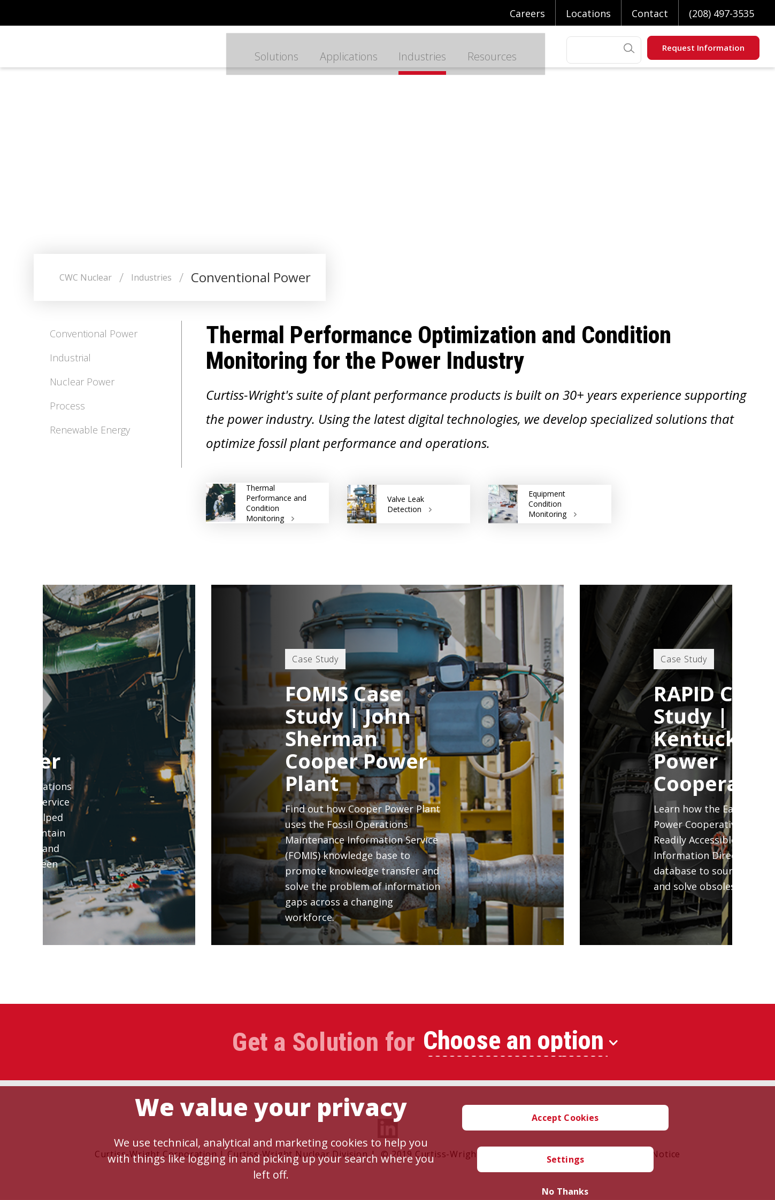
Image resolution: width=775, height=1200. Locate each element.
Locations (588, 13)
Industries (398, 50)
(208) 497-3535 (721, 13)
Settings (565, 1159)
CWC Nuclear (85, 277)
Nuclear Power (82, 381)
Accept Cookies (565, 1118)
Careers (527, 13)
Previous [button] (20, 752)
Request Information (703, 47)
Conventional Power (93, 333)
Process (67, 405)
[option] (387, 765)
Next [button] (754, 752)
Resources (471, 50)
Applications (320, 50)
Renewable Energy (90, 429)
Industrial (70, 357)
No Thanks (565, 1191)
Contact (650, 13)
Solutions (244, 50)
